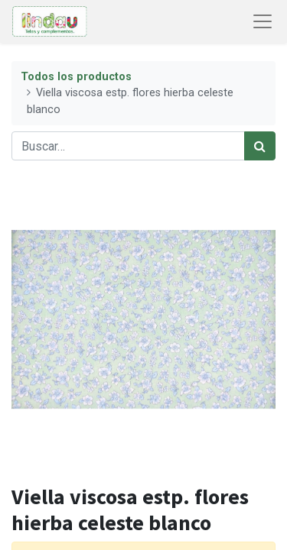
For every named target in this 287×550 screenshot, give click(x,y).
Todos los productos (76, 76)
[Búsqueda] (260, 145)
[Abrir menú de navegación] (262, 21)
